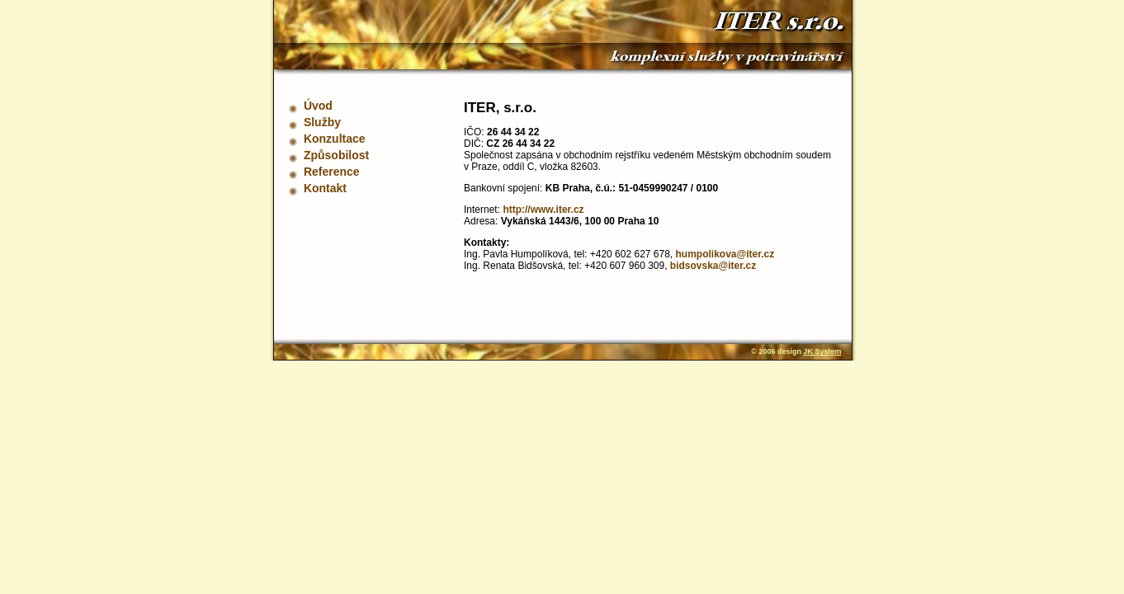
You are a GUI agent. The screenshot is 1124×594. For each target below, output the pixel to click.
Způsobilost (336, 155)
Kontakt (325, 188)
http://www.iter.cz (543, 209)
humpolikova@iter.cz (725, 254)
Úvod (318, 105)
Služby (322, 122)
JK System (822, 351)
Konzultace (335, 138)
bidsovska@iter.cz (713, 265)
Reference (332, 171)
